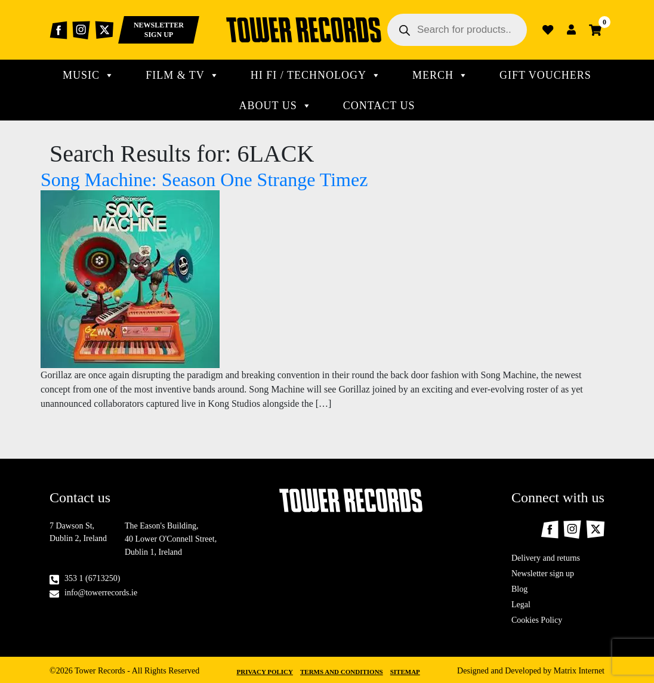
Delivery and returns (545, 558)
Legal (520, 604)
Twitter (104, 30)
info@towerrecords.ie (100, 592)
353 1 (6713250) (92, 578)
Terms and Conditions (341, 671)
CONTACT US (379, 106)
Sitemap (405, 671)
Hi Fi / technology (316, 75)
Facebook (58, 30)
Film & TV (183, 75)
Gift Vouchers (545, 75)
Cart (595, 30)
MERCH (440, 75)
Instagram (81, 29)
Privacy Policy (265, 671)
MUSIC (89, 75)
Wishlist (548, 30)
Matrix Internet (579, 670)
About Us (275, 105)
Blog (519, 589)
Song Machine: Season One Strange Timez (204, 179)
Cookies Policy (536, 620)
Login (572, 30)
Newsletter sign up (542, 573)
